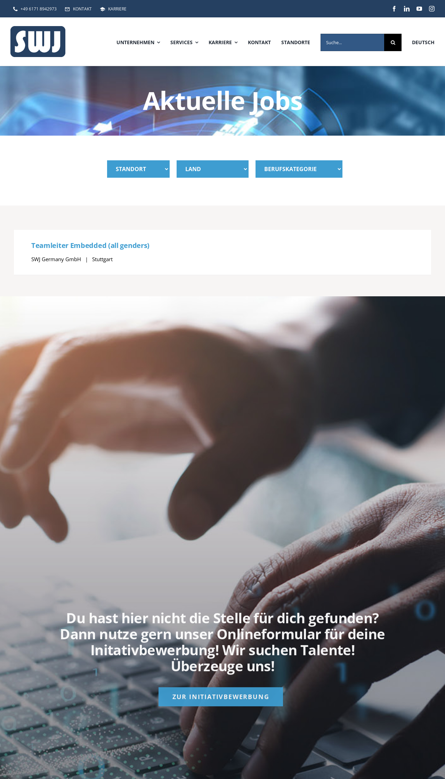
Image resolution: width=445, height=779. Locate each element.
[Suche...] (352, 42)
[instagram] (432, 8)
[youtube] (419, 8)
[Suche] (393, 42)
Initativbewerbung (152, 652)
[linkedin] (407, 8)
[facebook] (394, 8)
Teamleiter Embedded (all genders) (90, 245)
